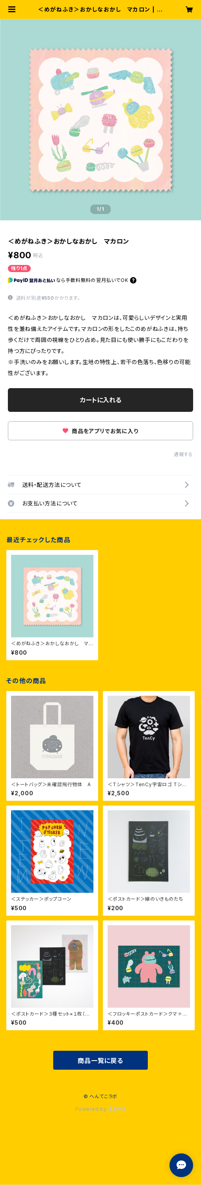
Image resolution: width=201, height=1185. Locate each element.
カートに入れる (100, 400)
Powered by (100, 1109)
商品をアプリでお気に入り (100, 431)
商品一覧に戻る (100, 1061)
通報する (183, 454)
